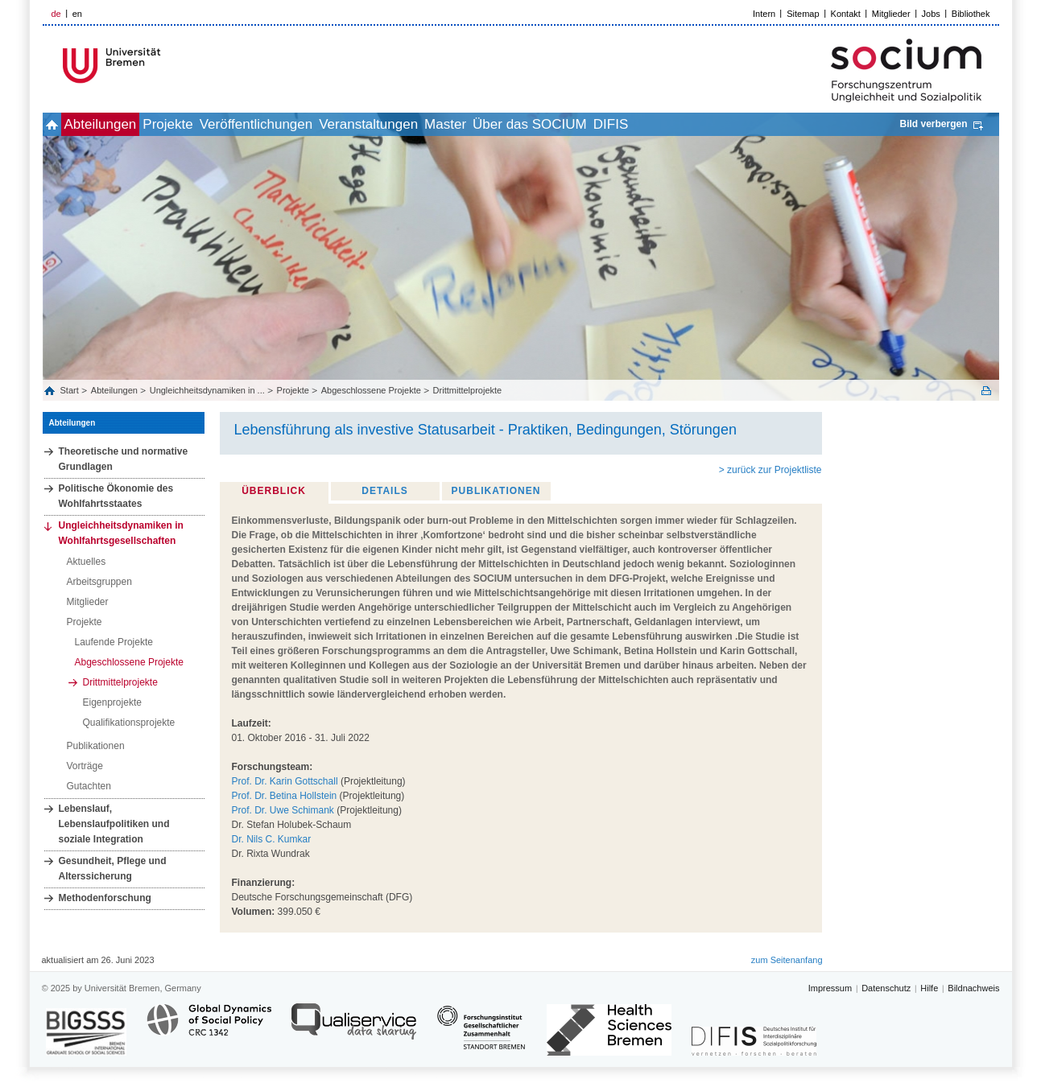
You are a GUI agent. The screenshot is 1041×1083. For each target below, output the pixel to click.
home (61, 124)
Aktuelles (86, 561)
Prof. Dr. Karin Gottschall (285, 781)
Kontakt (846, 14)
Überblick (274, 490)
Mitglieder (891, 14)
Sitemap (803, 14)
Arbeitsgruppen (99, 581)
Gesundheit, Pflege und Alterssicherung (113, 868)
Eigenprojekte (112, 702)
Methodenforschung (105, 898)
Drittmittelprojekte (467, 390)
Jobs (931, 14)
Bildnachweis (973, 988)
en (77, 14)
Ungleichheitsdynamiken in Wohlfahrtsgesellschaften (121, 533)
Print (986, 390)
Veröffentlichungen (318, 124)
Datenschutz (886, 988)
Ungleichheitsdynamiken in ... (207, 390)
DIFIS (743, 124)
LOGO (166, 65)
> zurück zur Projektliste (770, 470)
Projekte (212, 124)
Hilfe (929, 988)
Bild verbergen (933, 124)
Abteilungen (127, 124)
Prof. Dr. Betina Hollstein (284, 795)
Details (384, 490)
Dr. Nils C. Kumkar (272, 839)
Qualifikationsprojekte (129, 722)
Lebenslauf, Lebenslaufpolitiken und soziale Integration (114, 824)
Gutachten (89, 786)
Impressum (830, 988)
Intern (764, 14)
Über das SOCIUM (645, 124)
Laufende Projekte (114, 642)
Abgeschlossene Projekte (371, 390)
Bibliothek (971, 14)
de (56, 14)
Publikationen (96, 746)
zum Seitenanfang (787, 960)
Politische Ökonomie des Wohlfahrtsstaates (116, 496)
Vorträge (85, 766)
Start (70, 390)
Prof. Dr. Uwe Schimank (283, 810)
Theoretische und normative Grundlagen (123, 459)
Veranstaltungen (448, 124)
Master (543, 124)
